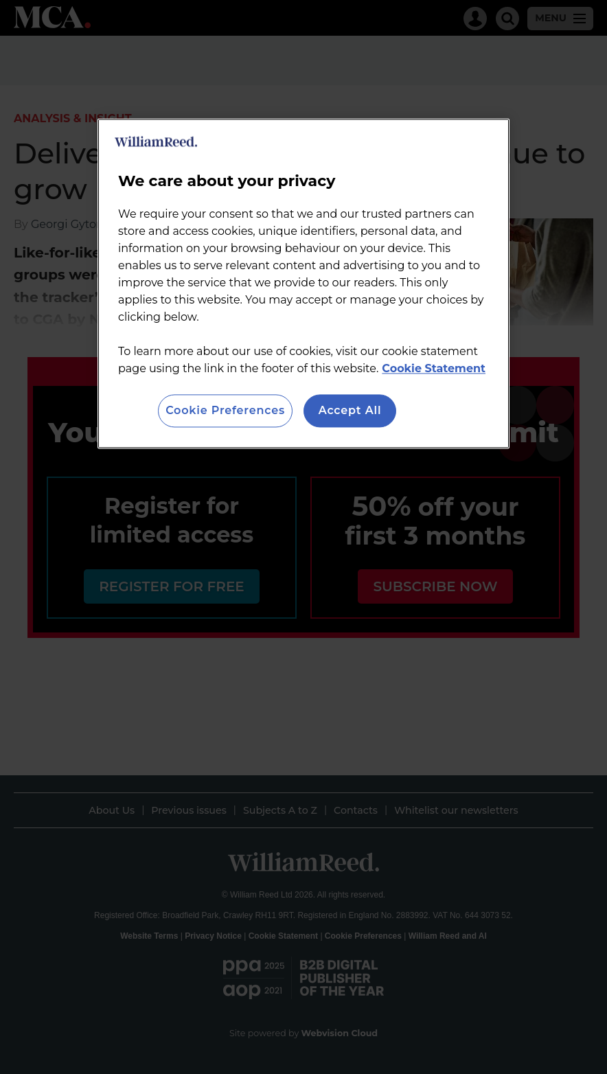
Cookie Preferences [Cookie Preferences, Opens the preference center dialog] (225, 410)
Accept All (350, 410)
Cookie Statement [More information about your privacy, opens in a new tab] (433, 368)
